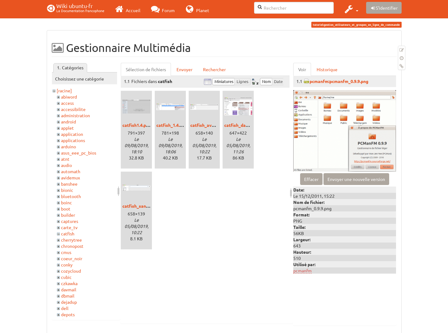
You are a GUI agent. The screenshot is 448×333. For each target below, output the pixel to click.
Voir (302, 69)
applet (67, 128)
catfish (67, 233)
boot (65, 208)
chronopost (72, 246)
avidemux (70, 177)
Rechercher (214, 69)
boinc (66, 202)
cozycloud (71, 271)
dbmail (67, 295)
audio (66, 165)
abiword (69, 96)
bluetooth (71, 196)
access (67, 103)
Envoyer (184, 69)
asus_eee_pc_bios (78, 152)
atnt (65, 159)
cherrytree (71, 240)
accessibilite (73, 109)
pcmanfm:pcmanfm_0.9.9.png (338, 81)
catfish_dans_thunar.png (249, 125)
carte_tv (69, 227)
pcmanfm (302, 270)
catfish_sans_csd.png (144, 206)
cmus (66, 252)
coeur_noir (71, 258)
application (72, 134)
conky (67, 264)
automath (70, 171)
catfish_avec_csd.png (212, 125)
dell (64, 308)
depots (68, 314)
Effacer (311, 179)
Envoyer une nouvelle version (356, 179)
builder (68, 215)
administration (75, 115)
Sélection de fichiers (146, 69)
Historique (327, 69)
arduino (68, 146)
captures (69, 221)
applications (73, 140)
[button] (350, 9)
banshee (69, 184)
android (68, 121)
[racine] (64, 90)
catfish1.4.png (136, 125)
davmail (68, 289)
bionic (67, 190)
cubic (66, 277)
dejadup (69, 302)
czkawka (69, 283)
